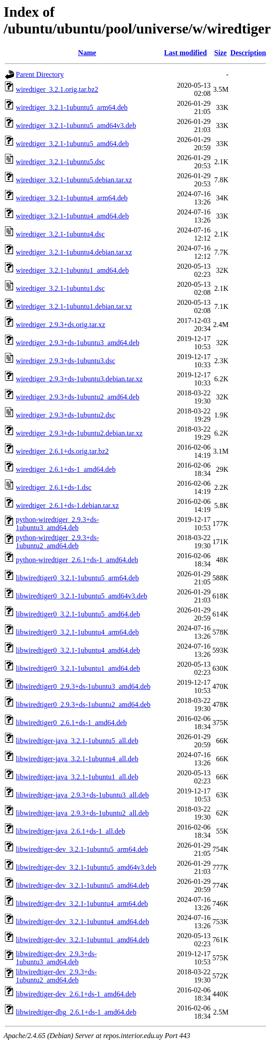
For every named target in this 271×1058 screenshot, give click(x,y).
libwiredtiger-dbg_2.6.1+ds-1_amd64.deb (76, 1012)
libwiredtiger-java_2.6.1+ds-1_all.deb (70, 831)
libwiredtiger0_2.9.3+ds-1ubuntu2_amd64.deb (83, 704)
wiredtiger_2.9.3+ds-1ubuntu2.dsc (65, 415)
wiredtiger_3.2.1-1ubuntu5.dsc (60, 162)
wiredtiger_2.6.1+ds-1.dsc (54, 487)
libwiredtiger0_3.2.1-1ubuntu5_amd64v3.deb (81, 596)
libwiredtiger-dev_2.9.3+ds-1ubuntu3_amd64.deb (56, 958)
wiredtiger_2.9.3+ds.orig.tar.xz (60, 324)
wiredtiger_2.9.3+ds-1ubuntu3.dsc (65, 361)
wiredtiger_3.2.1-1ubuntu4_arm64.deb (72, 198)
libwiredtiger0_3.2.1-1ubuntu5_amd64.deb (78, 614)
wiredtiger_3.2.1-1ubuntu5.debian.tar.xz (74, 180)
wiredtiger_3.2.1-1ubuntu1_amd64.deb (72, 270)
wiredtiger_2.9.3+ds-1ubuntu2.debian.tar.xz (79, 433)
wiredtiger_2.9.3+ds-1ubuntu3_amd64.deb (77, 342)
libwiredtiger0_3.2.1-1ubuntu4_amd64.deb (78, 650)
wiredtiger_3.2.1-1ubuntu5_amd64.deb (72, 143)
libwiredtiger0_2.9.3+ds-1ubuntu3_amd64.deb (83, 686)
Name (87, 53)
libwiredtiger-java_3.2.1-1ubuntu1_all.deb (77, 777)
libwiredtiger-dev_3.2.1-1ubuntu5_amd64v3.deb (86, 867)
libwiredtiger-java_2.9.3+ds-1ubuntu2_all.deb (82, 813)
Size (220, 53)
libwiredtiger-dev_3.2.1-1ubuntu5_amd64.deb (82, 885)
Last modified (185, 53)
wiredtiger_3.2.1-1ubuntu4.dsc (60, 234)
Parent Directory (40, 74)
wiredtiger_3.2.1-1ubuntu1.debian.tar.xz (74, 306)
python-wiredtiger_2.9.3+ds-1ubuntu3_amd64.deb (57, 523)
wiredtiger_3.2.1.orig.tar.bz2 (57, 89)
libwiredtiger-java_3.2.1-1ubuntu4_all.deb (77, 759)
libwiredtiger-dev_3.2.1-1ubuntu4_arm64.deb (82, 903)
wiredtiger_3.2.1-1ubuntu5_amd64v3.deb (76, 125)
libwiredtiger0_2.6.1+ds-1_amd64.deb (71, 722)
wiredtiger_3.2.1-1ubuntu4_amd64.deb (72, 216)
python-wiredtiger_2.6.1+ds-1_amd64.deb (77, 560)
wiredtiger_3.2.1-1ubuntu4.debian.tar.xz (74, 252)
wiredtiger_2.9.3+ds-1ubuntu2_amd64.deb (77, 397)
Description (248, 53)
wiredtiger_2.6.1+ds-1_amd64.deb (66, 469)
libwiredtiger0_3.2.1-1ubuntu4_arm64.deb (77, 632)
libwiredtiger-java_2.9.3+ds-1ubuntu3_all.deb (82, 795)
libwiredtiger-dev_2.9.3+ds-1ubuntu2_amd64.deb (56, 976)
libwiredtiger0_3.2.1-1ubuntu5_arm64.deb (77, 578)
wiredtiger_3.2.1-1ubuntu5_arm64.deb (72, 107)
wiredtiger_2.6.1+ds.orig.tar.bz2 (62, 451)
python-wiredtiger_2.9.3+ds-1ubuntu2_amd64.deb (57, 542)
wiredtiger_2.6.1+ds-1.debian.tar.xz (67, 505)
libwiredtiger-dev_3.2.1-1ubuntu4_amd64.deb (82, 921)
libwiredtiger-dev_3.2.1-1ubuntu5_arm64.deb (82, 849)
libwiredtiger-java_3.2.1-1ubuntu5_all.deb (77, 741)
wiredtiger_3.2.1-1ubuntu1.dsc (60, 288)
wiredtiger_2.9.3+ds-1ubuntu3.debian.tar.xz (79, 379)
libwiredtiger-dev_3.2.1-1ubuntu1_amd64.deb (82, 940)
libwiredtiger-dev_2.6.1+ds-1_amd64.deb (76, 994)
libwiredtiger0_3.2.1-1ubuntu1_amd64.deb (78, 668)
